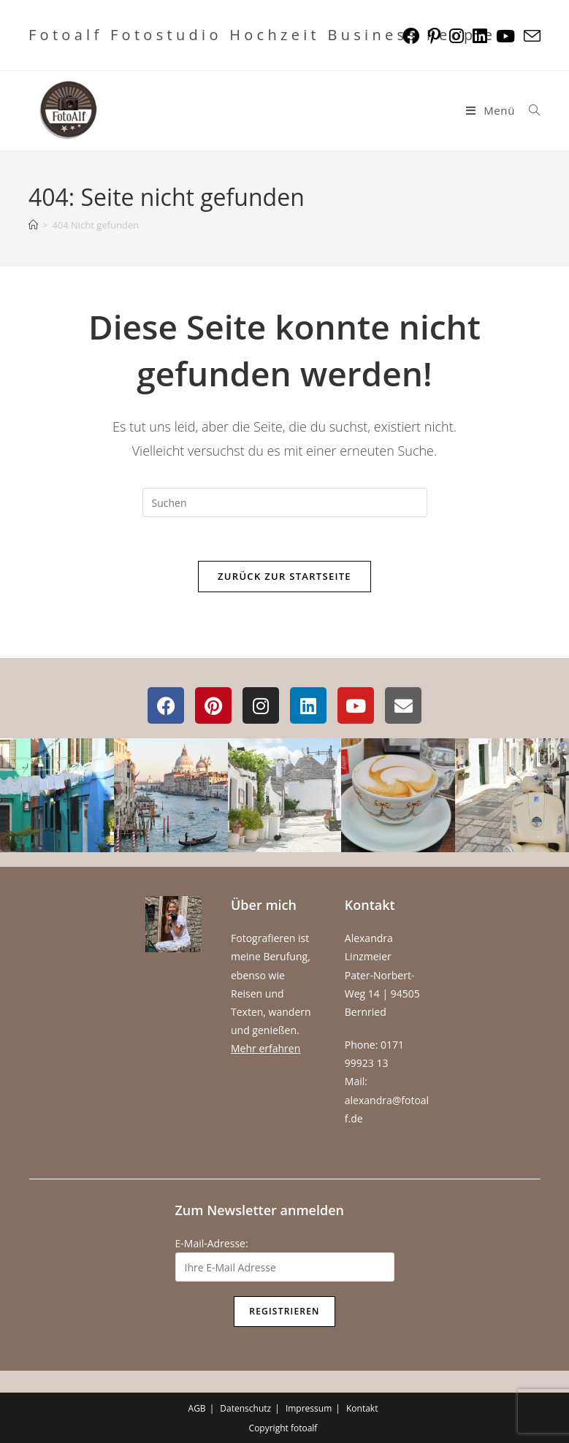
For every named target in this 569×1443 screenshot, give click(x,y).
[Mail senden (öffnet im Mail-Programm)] (530, 36)
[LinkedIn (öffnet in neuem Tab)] (480, 36)
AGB (197, 1408)
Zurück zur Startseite (284, 576)
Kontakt (362, 1408)
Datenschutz (245, 1408)
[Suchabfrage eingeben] (284, 502)
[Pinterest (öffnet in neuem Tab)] (434, 36)
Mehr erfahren (265, 1048)
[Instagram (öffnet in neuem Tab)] (456, 36)
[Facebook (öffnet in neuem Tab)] (411, 36)
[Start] (33, 224)
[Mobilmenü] (492, 110)
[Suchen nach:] (529, 110)
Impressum (309, 1408)
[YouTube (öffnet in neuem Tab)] (505, 36)
